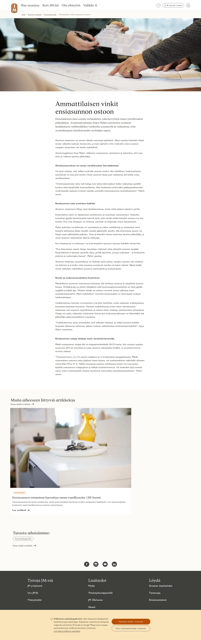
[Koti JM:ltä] (51, 5)
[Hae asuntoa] (30, 5)
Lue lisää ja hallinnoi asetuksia (67, 631)
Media (91, 585)
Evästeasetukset (158, 599)
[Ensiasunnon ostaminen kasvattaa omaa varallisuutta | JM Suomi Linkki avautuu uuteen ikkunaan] (70, 461)
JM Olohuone (95, 599)
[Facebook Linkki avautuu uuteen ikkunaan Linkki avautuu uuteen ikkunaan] (86, 564)
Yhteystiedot (35, 599)
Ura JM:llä (33, 592)
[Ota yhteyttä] (71, 5)
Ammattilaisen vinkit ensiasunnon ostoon (86, 107)
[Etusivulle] (14, 8)
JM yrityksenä (35, 585)
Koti (23, 14)
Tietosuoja (154, 592)
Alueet (92, 606)
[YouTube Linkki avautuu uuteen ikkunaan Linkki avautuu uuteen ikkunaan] (105, 564)
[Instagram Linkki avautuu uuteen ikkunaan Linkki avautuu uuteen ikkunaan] (95, 564)
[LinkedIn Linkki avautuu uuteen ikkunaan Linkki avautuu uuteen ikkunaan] (114, 564)
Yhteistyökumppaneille (100, 592)
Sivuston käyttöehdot (160, 585)
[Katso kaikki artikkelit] (22, 404)
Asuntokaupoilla (50, 14)
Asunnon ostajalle (34, 14)
